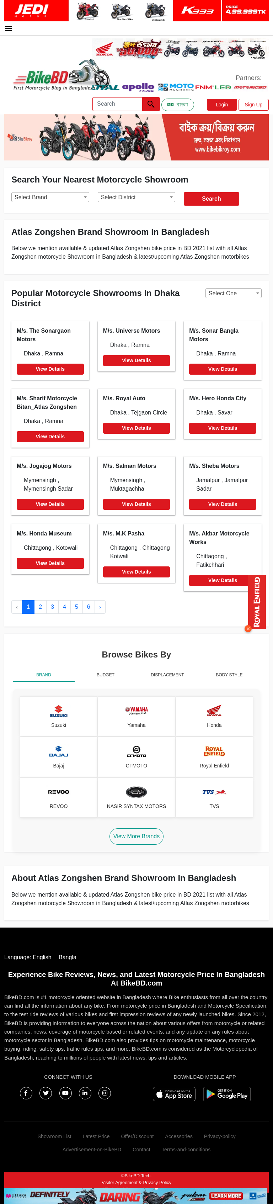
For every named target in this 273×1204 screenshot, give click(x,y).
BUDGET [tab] (105, 674)
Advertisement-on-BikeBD (92, 1149)
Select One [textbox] (223, 293)
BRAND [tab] (43, 674)
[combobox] (50, 197)
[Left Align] (151, 104)
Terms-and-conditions (186, 1149)
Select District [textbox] (118, 197)
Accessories (179, 1136)
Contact (141, 1149)
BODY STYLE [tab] (229, 674)
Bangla (67, 957)
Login (222, 104)
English (42, 957)
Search (211, 199)
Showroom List (54, 1136)
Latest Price (96, 1136)
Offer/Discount (137, 1136)
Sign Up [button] (254, 104)
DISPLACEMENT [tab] (167, 674)
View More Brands (136, 836)
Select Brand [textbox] (31, 197)
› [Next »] (100, 607)
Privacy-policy (220, 1136)
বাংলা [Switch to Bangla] (177, 104)
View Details (50, 369)
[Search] (117, 104)
